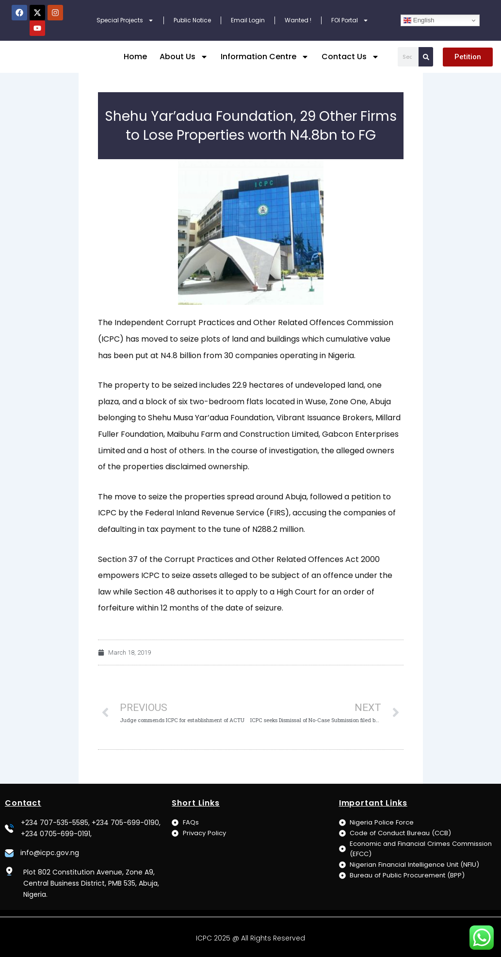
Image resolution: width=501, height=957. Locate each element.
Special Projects (125, 20)
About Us (184, 57)
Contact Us (350, 57)
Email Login (248, 20)
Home (135, 56)
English (419, 20)
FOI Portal (350, 20)
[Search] (426, 56)
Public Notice (192, 20)
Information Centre (265, 57)
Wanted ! (298, 20)
